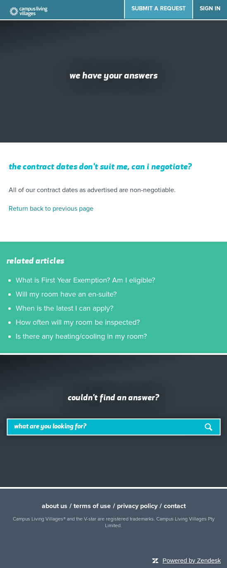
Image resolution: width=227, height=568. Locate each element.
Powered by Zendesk (191, 560)
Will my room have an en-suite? (66, 294)
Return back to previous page (51, 208)
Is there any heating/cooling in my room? (81, 336)
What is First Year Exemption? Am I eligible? (85, 280)
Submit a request (158, 8)
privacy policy (137, 506)
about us (54, 506)
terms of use (92, 506)
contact (175, 506)
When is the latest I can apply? (64, 308)
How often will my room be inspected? (78, 322)
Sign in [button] (210, 8)
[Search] (113, 427)
